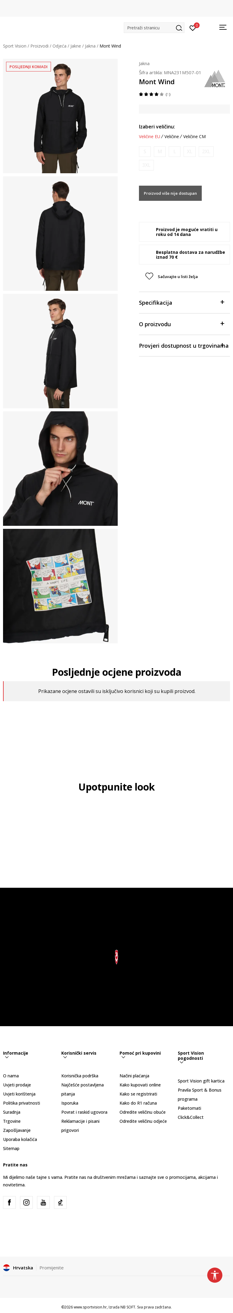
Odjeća (59, 46)
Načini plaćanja (134, 1076)
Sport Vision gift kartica (201, 1081)
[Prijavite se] (193, 27)
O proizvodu (181, 324)
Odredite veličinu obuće (143, 1112)
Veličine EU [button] (149, 136)
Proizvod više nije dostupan (170, 193)
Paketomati (189, 1108)
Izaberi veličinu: (157, 126)
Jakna (90, 46)
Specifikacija (181, 302)
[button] (154, 27)
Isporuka (69, 1103)
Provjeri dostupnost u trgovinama (184, 345)
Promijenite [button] (51, 1268)
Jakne (75, 46)
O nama (11, 1076)
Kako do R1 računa (138, 1103)
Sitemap (11, 1148)
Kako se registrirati (138, 1094)
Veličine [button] (171, 136)
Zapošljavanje (17, 1130)
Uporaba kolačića (20, 1139)
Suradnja (11, 1112)
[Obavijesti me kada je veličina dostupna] (145, 151)
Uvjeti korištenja (19, 1094)
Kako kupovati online (140, 1085)
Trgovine (12, 1121)
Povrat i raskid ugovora (84, 1112)
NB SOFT (127, 1307)
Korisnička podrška (79, 1076)
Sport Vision (14, 46)
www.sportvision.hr (90, 1307)
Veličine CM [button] (194, 136)
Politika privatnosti (21, 1103)
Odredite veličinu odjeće (143, 1121)
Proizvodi (39, 46)
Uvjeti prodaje (17, 1085)
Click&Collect (191, 1117)
